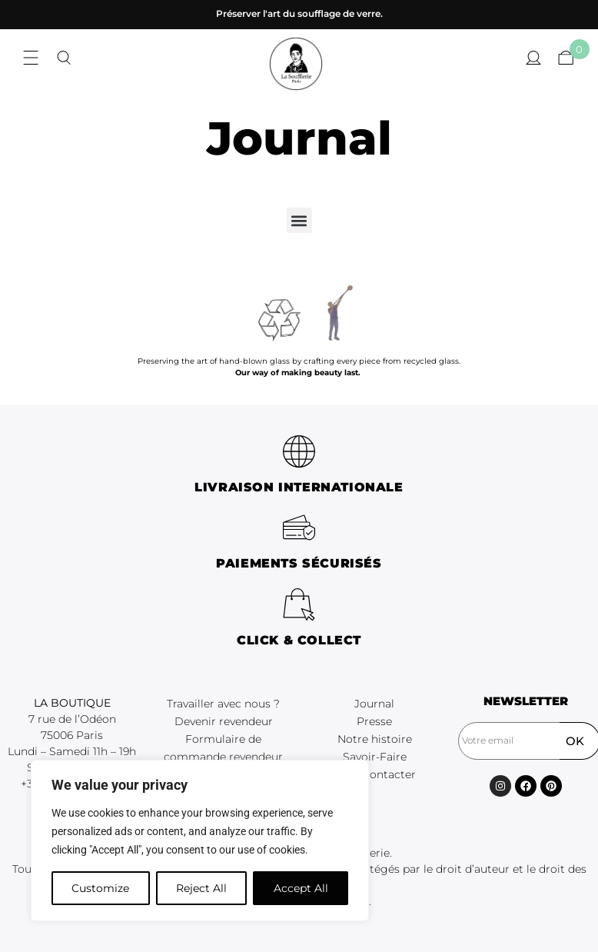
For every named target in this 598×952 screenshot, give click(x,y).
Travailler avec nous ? (223, 704)
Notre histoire (374, 739)
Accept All (301, 888)
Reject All (201, 888)
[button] (299, 220)
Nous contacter (374, 774)
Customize (100, 888)
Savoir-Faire (375, 757)
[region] (200, 840)
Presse (374, 721)
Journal (374, 704)
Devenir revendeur (223, 721)
